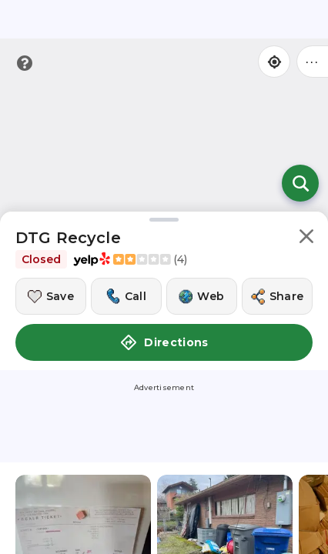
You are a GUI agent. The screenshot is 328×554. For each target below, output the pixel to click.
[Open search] (300, 183)
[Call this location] (126, 296)
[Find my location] (274, 61)
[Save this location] (50, 296)
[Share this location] (277, 296)
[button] (306, 239)
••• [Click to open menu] (313, 61)
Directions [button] (164, 342)
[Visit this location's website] (201, 296)
